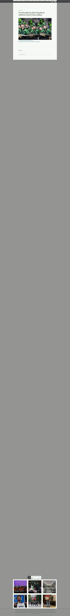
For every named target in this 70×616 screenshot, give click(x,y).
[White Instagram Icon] (54, 2)
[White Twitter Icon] (52, 2)
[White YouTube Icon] (55, 2)
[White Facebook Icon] (50, 2)
